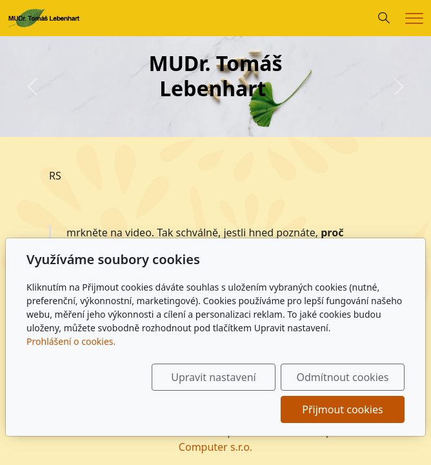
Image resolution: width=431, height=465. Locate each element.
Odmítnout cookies (342, 377)
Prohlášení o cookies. (70, 341)
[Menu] (414, 18)
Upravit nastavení (213, 377)
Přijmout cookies (342, 409)
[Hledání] (384, 18)
